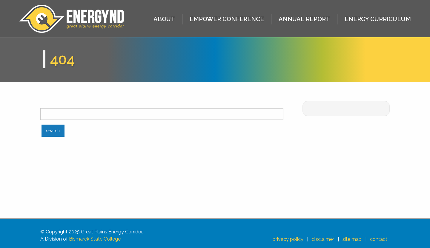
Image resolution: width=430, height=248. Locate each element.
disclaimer (323, 239)
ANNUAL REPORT (304, 19)
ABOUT (164, 19)
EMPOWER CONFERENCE (227, 19)
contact (378, 239)
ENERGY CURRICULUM (378, 19)
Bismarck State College (95, 239)
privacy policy (288, 239)
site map (352, 239)
